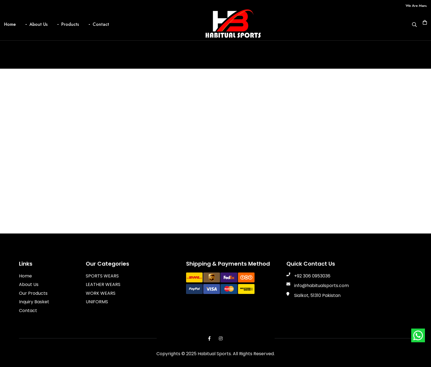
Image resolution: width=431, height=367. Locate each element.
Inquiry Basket (34, 302)
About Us (38, 24)
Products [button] (70, 24)
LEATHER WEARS (103, 284)
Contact (101, 24)
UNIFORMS (97, 302)
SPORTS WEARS (102, 276)
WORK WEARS (100, 293)
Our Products (33, 293)
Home (10, 24)
